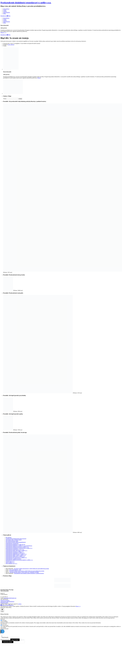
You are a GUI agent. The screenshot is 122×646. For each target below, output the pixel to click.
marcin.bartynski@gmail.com (10, 598)
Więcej (39, 77)
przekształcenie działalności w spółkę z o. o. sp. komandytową (19, 545)
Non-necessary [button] (4, 624)
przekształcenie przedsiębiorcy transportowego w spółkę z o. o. (19, 548)
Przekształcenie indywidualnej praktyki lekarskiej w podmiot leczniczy (29, 573)
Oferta (4, 13)
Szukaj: (4, 98)
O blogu (5, 11)
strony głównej (11, 44)
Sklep (8, 15)
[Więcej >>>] (3, 32)
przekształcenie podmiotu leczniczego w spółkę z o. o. (17, 546)
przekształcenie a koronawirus (12, 543)
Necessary (4, 620)
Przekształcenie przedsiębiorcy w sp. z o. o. (15, 549)
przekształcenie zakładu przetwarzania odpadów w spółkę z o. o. (19, 559)
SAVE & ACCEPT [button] (4, 628)
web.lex (19, 603)
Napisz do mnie (4, 605)
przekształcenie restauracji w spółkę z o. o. (15, 551)
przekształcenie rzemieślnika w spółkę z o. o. (15, 552)
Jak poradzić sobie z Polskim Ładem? (14, 539)
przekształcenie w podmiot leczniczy (13, 558)
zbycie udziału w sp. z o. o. (11, 563)
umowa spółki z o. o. (10, 562)
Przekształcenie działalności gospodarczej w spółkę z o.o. (26, 2)
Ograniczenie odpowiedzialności (7, 601)
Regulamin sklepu (4, 602)
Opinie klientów (6, 12)
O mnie (4, 10)
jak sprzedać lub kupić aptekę (12, 541)
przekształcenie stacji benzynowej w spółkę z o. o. (16, 557)
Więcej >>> (78, 606)
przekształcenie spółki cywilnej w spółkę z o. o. (16, 555)
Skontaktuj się (4, 15)
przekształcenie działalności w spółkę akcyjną (15, 544)
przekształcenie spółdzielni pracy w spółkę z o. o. (16, 554)
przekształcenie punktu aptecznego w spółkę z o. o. (16, 550)
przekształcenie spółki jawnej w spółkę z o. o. (15, 556)
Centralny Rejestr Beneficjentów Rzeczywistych (16, 538)
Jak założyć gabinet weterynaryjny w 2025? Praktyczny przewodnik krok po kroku (31, 568)
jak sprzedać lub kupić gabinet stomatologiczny (16, 542)
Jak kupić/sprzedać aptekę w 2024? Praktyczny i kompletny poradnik (24, 572)
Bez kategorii (8, 537)
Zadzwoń (10, 605)
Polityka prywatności (5, 600)
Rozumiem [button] (73, 606)
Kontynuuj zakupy (7, 641)
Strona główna (6, 8)
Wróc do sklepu (15, 639)
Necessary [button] (3, 619)
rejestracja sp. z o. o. (10, 561)
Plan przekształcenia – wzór (15, 569)
